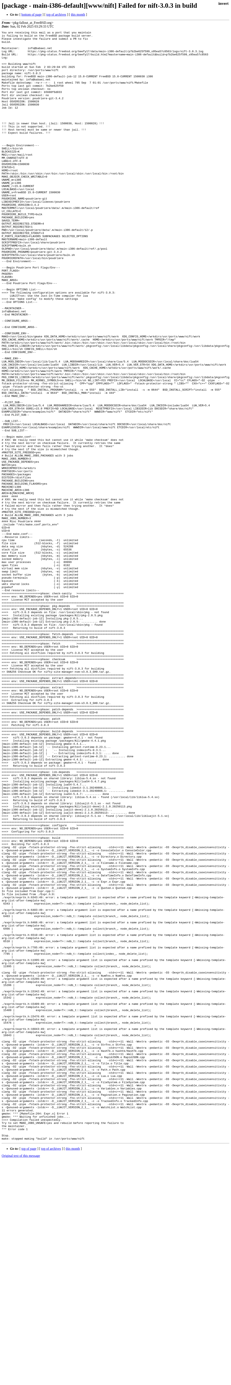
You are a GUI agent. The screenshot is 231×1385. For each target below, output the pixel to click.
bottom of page (31, 14)
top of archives (56, 14)
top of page (28, 1370)
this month (78, 14)
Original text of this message (21, 1377)
